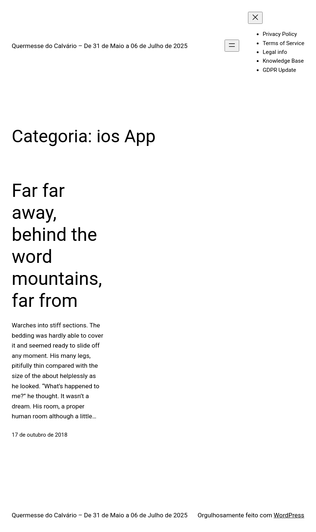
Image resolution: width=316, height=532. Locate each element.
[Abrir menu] (232, 46)
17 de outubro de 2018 (39, 435)
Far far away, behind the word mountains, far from (57, 245)
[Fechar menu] (255, 18)
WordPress (289, 515)
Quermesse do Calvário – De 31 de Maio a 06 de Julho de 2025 (100, 45)
